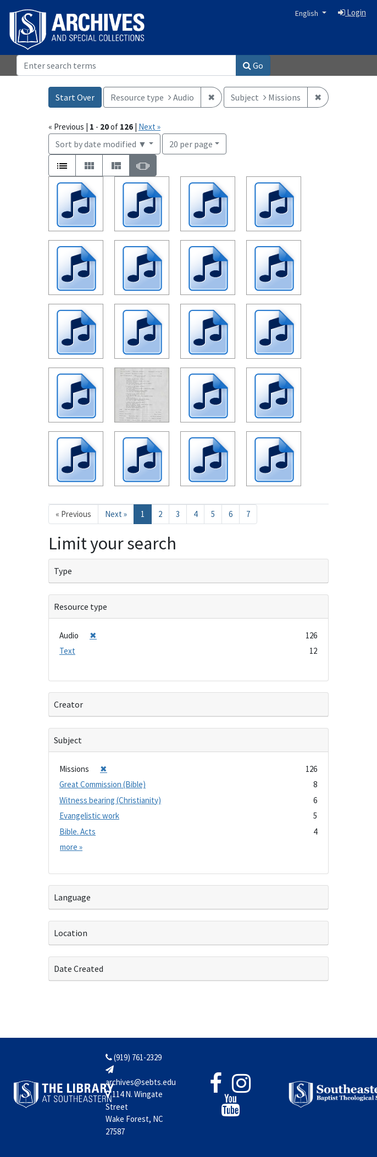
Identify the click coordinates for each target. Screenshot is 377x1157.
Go (253, 65)
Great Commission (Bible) (102, 784)
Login (352, 12)
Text (67, 651)
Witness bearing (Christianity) (110, 800)
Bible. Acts (77, 831)
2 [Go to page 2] (160, 514)
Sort (101, 143)
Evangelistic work (89, 815)
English (307, 13)
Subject (68, 740)
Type (63, 570)
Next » (149, 126)
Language (72, 897)
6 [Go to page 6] (230, 514)
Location (70, 932)
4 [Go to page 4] (195, 514)
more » (71, 847)
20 (191, 143)
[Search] (126, 65)
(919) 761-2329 (134, 1057)
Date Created (78, 968)
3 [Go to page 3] (178, 514)
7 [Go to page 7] (248, 514)
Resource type (80, 606)
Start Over (75, 97)
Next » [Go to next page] (116, 514)
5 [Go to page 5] (213, 514)
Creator (68, 704)
